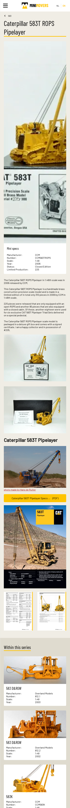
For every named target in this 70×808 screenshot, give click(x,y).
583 (9, 16)
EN (64, 5)
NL (58, 5)
